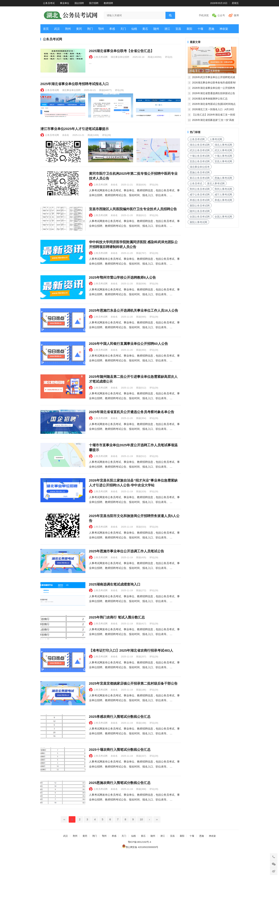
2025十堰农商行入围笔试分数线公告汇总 (120, 791)
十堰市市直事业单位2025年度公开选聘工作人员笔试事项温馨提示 (133, 471)
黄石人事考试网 (216, 183)
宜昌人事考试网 (223, 161)
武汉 (57, 28)
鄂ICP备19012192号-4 (139, 889)
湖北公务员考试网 (200, 144)
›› (157, 866)
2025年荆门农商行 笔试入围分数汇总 (117, 648)
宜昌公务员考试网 (200, 161)
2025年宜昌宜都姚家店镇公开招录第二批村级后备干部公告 (133, 719)
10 (141, 866)
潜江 (167, 28)
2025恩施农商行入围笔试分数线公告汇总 (120, 827)
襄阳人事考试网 (198, 222)
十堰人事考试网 (223, 155)
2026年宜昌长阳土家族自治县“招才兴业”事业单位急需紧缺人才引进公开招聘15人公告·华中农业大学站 (133, 507)
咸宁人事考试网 (223, 194)
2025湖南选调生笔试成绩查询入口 (115, 612)
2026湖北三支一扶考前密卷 (204, 70)
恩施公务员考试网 (200, 172)
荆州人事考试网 (223, 189)
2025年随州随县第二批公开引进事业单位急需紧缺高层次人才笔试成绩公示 (133, 399)
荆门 (90, 28)
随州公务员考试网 (200, 211)
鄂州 (101, 28)
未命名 (65, 140)
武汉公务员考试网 (200, 150)
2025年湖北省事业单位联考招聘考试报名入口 (74, 87)
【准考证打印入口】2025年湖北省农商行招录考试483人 (131, 684)
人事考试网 (216, 139)
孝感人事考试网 (223, 200)
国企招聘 (79, 3)
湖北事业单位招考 (200, 166)
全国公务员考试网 (200, 216)
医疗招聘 (93, 3)
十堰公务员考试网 (200, 155)
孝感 (112, 28)
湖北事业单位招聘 (120, 57)
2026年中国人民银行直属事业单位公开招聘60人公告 (128, 361)
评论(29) (119, 92)
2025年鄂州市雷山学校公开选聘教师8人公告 (122, 289)
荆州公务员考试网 (200, 189)
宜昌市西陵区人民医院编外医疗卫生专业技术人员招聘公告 (133, 218)
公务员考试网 (100, 57)
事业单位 (64, 3)
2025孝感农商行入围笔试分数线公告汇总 (120, 755)
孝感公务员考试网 (200, 200)
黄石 (145, 28)
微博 (236, 15)
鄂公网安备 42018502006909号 (140, 894)
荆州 (68, 28)
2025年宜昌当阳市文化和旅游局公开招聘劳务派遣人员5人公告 (134, 542)
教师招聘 (108, 3)
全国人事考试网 (223, 216)
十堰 (200, 28)
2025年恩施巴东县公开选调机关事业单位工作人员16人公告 (133, 325)
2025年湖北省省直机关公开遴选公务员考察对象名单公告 (131, 433)
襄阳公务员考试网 (200, 205)
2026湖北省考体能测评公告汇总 (210, 98)
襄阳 (189, 28)
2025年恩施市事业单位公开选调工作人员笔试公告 (126, 576)
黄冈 (79, 28)
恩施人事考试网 (223, 178)
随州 (156, 28)
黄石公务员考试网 (200, 178)
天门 (123, 28)
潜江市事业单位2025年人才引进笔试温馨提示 (74, 134)
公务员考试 (49, 3)
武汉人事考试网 (223, 150)
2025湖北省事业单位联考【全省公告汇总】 (121, 51)
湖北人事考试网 (223, 144)
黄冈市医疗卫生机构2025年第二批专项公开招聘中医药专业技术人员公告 (133, 184)
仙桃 (134, 28)
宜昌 (178, 28)
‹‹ (64, 866)
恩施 (211, 28)
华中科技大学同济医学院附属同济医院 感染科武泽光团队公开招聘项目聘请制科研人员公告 (133, 256)
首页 (46, 28)
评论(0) (168, 57)
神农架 (224, 28)
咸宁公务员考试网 (200, 194)
